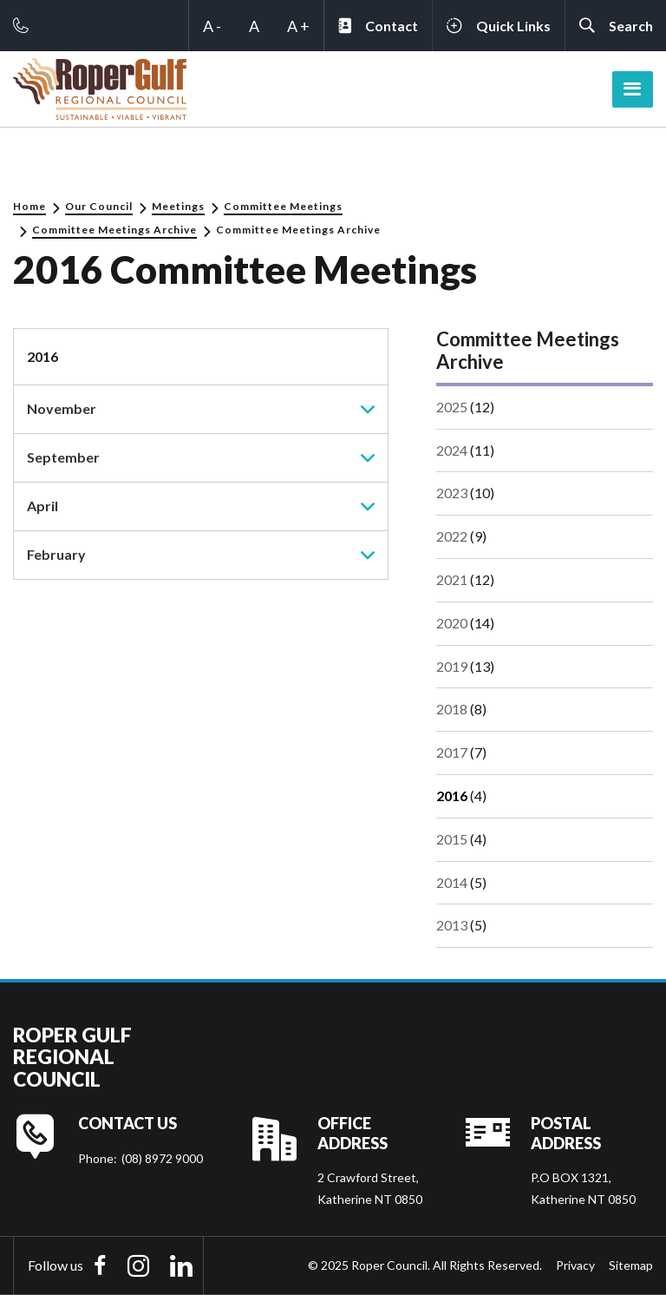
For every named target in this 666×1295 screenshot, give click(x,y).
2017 (451, 752)
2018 (451, 708)
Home (29, 206)
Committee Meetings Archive (114, 229)
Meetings (178, 206)
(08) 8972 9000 (162, 1158)
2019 (451, 666)
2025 (451, 406)
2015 (451, 839)
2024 (451, 450)
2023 (451, 492)
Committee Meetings (283, 206)
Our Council (99, 206)
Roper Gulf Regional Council (72, 1057)
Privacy (575, 1265)
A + (298, 26)
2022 (451, 536)
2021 (451, 579)
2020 (451, 623)
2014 (451, 882)
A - (212, 26)
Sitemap (631, 1265)
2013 (451, 925)
